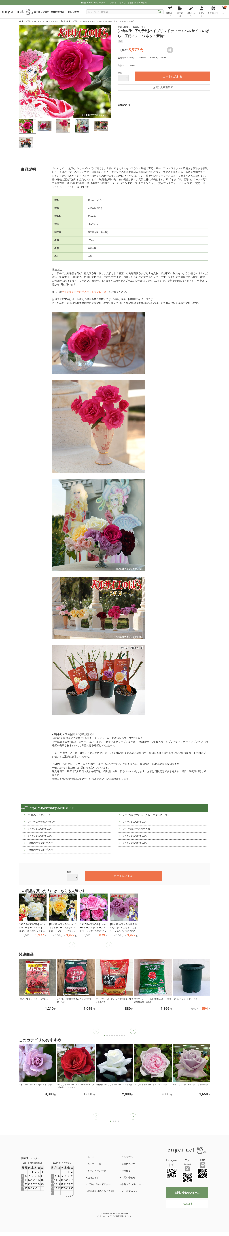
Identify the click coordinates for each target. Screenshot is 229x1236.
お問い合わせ (128, 1177)
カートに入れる (172, 76)
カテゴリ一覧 (94, 1164)
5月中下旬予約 (25, 21)
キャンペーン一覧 (96, 1170)
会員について (128, 1164)
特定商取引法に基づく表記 (101, 1191)
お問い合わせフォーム (187, 1192)
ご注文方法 (127, 1157)
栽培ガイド (93, 1177)
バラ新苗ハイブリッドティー (46, 21)
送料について (124, 105)
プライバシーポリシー (99, 1184)
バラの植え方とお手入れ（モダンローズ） (85, 291)
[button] (133, 1031)
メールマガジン (129, 1191)
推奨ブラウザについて (133, 1184)
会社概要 (126, 1170)
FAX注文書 (187, 1203)
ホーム (90, 1157)
